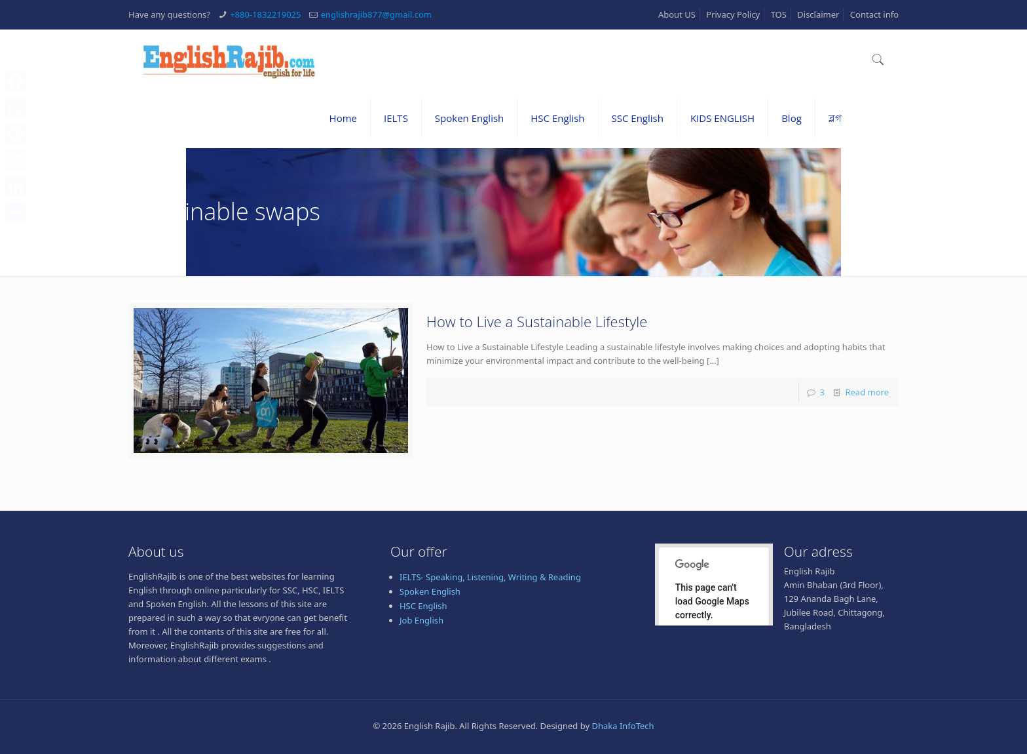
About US (677, 14)
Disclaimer (818, 14)
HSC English (423, 606)
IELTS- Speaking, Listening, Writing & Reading (490, 577)
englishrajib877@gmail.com (376, 14)
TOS (779, 14)
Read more (867, 392)
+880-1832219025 (265, 14)
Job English (421, 620)
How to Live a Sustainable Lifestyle (536, 321)
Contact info (874, 14)
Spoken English (430, 591)
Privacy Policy (733, 14)
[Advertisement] (513, 719)
